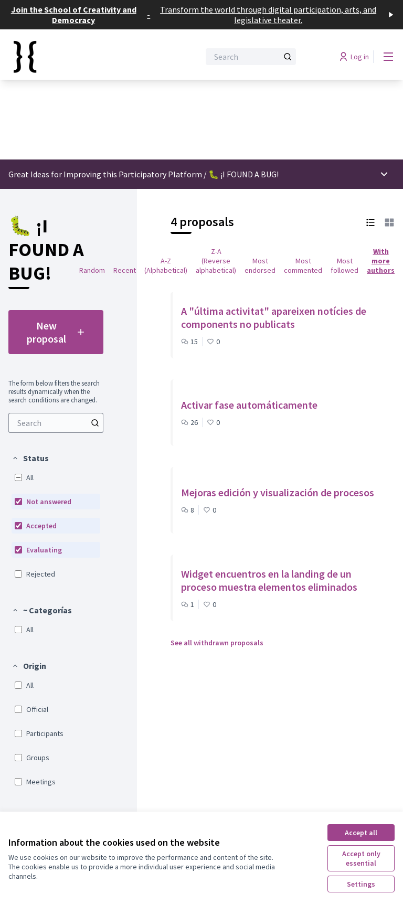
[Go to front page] (78, 56)
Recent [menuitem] (124, 270)
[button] (30, 458)
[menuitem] (55, 423)
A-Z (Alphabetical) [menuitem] (165, 265)
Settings (361, 884)
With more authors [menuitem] (381, 261)
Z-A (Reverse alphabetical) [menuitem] (216, 261)
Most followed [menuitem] (344, 265)
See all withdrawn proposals (217, 642)
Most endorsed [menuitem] (260, 265)
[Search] (251, 56)
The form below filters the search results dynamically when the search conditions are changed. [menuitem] (54, 391)
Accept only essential (361, 858)
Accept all (361, 832)
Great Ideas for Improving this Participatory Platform (105, 174)
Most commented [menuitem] (303, 265)
